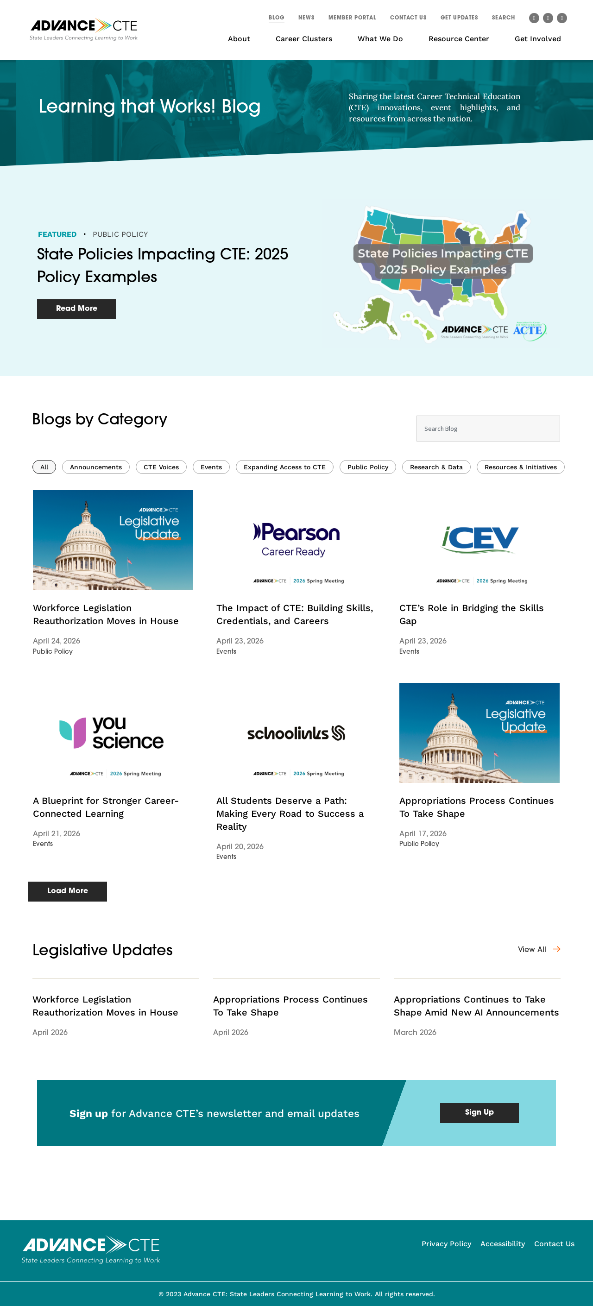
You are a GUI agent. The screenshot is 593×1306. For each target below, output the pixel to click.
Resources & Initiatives (521, 584)
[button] (503, 19)
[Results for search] (488, 571)
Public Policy (120, 234)
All (44, 584)
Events (211, 584)
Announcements (96, 584)
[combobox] (488, 546)
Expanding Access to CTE (285, 584)
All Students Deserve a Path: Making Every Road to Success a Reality (290, 930)
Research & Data (436, 584)
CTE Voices (161, 584)
